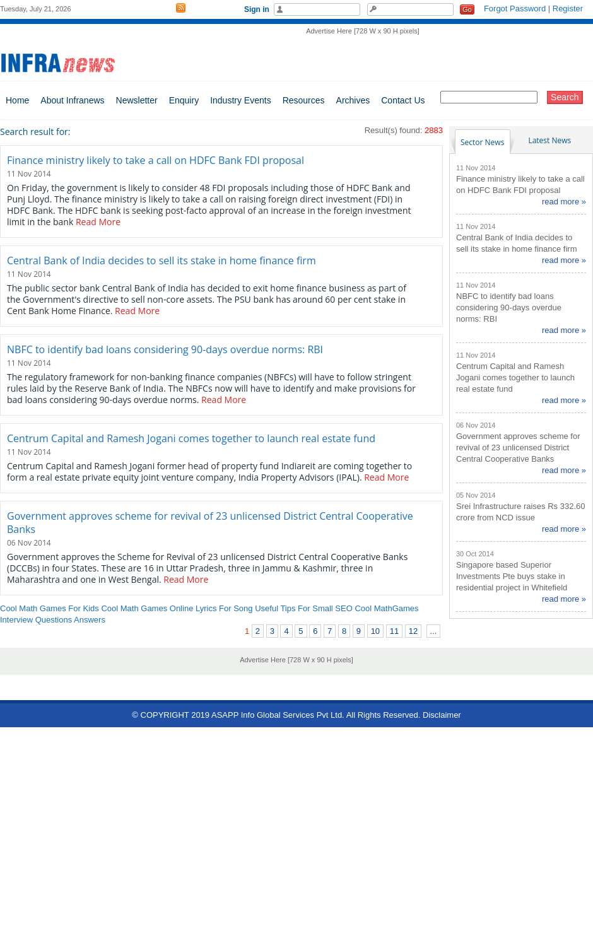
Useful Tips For (282, 608)
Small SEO (332, 608)
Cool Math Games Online (147, 608)
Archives (353, 100)
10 (375, 631)
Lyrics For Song (224, 608)
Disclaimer (442, 715)
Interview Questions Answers (52, 619)
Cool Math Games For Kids (49, 608)
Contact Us (403, 100)
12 (413, 631)
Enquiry (184, 100)
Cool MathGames (386, 608)
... (433, 631)
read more (560, 201)
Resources (304, 100)
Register (568, 8)
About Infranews (72, 100)
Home (17, 100)
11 (394, 631)
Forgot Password (515, 8)
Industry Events (240, 100)
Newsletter (137, 100)
